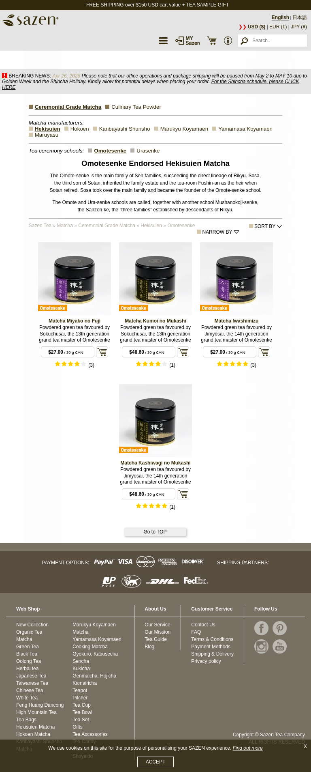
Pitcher (79, 698)
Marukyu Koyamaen (184, 129)
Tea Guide (156, 639)
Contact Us (203, 625)
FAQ (196, 632)
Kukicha (81, 668)
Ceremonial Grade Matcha (68, 107)
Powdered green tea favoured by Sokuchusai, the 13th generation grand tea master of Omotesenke (74, 334)
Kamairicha (84, 683)
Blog (149, 646)
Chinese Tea (29, 690)
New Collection (32, 625)
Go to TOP (155, 532)
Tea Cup (81, 705)
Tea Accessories (90, 734)
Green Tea (27, 646)
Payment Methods (210, 646)
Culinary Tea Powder (136, 107)
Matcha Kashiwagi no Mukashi (155, 463)
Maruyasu (47, 135)
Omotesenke (110, 151)
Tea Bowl (82, 712)
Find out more (248, 748)
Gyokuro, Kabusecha (95, 654)
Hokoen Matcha (33, 734)
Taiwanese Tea (32, 683)
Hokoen (79, 129)
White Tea (27, 698)
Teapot (79, 690)
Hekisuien (47, 129)
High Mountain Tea (36, 712)
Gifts (77, 727)
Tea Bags (26, 720)
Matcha (24, 639)
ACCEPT (156, 762)
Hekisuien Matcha (35, 727)
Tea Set (80, 720)
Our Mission (157, 632)
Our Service (157, 625)
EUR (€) (278, 27)
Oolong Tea (28, 661)
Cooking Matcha (90, 646)
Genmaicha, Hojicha (94, 676)
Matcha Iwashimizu (237, 321)
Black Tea (26, 654)
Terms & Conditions (212, 639)
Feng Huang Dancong (40, 705)
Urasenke (148, 151)
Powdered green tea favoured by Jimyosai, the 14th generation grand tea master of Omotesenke (236, 334)
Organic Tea (29, 632)
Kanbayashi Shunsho (124, 129)
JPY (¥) (299, 27)
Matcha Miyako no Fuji (74, 321)
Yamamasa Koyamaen (245, 129)
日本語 (299, 17)
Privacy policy (206, 661)
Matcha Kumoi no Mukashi (155, 321)
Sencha (80, 661)
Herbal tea (27, 668)
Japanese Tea (31, 676)
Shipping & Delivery (212, 654)
